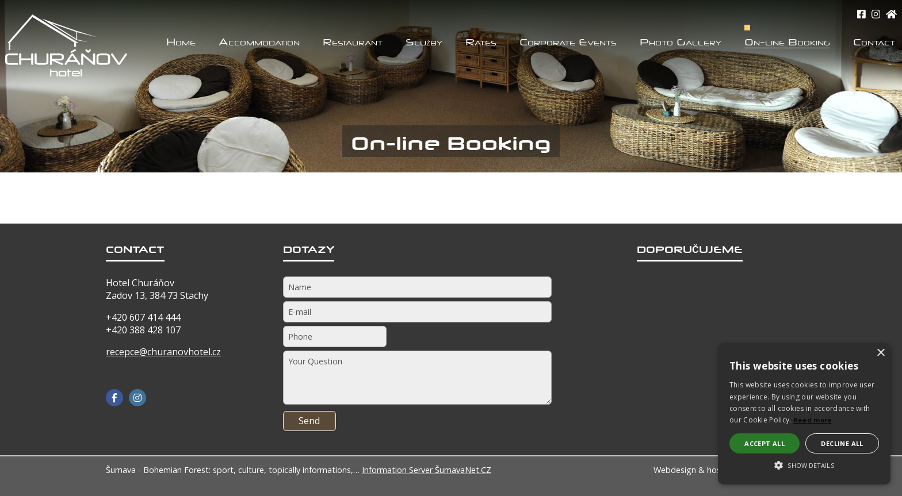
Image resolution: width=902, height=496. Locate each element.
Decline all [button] (842, 443)
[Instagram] (876, 14)
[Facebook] (114, 397)
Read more (812, 420)
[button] (804, 464)
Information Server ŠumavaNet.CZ (426, 469)
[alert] (804, 414)
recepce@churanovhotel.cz (163, 351)
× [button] (880, 353)
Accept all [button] (764, 443)
